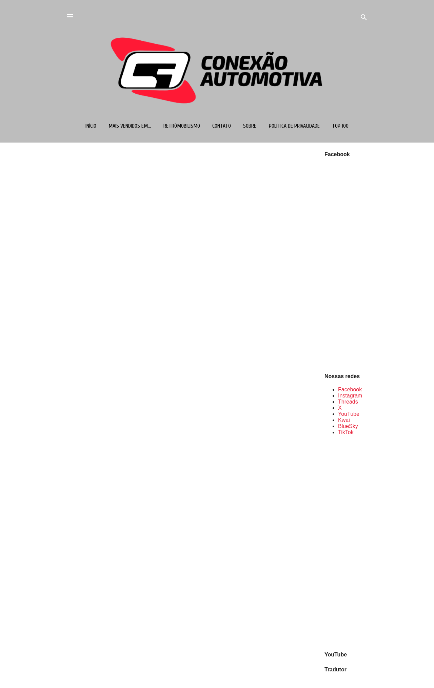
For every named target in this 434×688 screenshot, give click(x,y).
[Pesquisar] (364, 18)
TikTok (346, 432)
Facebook (350, 389)
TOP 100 (340, 126)
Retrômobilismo (181, 126)
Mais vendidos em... (129, 126)
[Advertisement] (346, 543)
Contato (221, 126)
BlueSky (348, 426)
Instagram (350, 395)
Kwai (344, 420)
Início (90, 126)
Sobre (249, 126)
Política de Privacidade (294, 126)
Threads (348, 402)
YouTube (348, 414)
